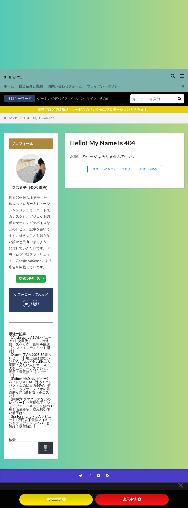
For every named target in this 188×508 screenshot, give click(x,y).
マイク (91, 98)
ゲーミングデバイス (52, 98)
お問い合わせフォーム (65, 86)
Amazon (56, 499)
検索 (12, 440)
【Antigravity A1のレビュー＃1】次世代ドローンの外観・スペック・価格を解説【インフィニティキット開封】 (30, 344)
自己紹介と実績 (31, 86)
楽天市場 (132, 499)
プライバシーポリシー (104, 86)
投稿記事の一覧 (29, 278)
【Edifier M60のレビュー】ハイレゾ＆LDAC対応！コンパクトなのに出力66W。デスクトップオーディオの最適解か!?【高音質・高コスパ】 (30, 387)
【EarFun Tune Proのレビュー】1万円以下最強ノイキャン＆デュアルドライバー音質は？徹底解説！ (30, 421)
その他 (104, 98)
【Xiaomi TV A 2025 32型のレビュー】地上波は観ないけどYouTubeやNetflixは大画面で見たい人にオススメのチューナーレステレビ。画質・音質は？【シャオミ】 (30, 364)
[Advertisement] (94, 34)
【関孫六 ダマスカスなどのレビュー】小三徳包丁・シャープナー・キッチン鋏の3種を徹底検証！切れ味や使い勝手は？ (30, 406)
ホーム (9, 86)
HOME (12, 118)
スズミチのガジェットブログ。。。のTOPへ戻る (125, 169)
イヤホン (77, 98)
